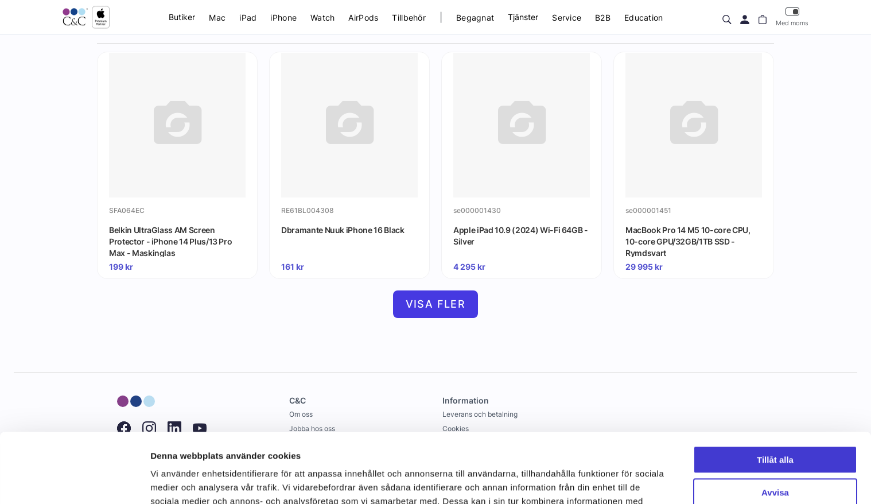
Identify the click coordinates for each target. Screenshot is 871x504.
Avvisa (775, 427)
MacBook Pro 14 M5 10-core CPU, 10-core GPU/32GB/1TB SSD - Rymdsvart (688, 241)
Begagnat (475, 17)
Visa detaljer (175, 481)
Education (643, 17)
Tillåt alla (775, 395)
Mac (217, 17)
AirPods (363, 17)
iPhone (283, 17)
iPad (247, 17)
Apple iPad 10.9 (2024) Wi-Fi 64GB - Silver (520, 235)
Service (566, 17)
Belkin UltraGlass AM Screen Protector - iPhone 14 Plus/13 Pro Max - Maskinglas (170, 241)
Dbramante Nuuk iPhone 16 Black (343, 230)
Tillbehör (409, 17)
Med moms (792, 17)
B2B (603, 17)
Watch (322, 17)
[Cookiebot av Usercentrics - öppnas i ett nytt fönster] (74, 481)
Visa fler (436, 304)
